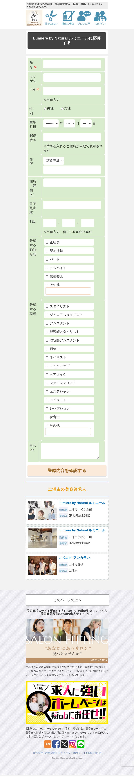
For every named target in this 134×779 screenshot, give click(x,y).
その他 (53, 285)
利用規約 (50, 755)
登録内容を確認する (67, 473)
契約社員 (54, 251)
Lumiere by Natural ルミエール (82, 506)
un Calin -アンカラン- (75, 560)
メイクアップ (58, 366)
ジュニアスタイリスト (64, 315)
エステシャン (58, 391)
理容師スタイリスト (62, 332)
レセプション (58, 408)
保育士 (53, 417)
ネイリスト (56, 357)
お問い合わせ (93, 755)
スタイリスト (58, 306)
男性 (49, 108)
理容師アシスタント (62, 340)
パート (53, 259)
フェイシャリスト (61, 383)
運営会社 (38, 755)
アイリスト (56, 400)
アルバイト (56, 268)
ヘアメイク (56, 374)
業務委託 (54, 276)
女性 (66, 108)
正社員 (53, 242)
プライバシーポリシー (71, 755)
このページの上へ (67, 603)
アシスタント (58, 323)
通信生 (53, 349)
